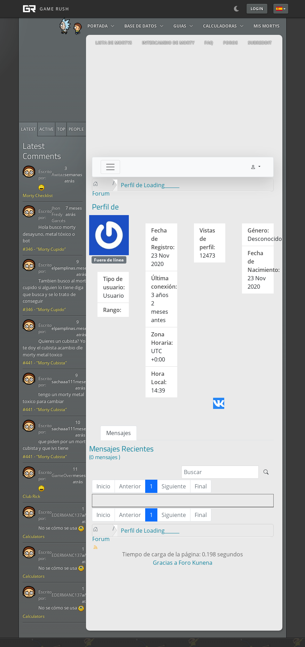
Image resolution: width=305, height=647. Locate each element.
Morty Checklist (38, 195)
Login (257, 8)
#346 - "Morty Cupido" (44, 249)
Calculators (34, 536)
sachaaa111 (63, 382)
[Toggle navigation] (110, 167)
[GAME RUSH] (43, 8)
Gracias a (165, 562)
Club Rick (31, 496)
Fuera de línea (109, 260)
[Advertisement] (71, 78)
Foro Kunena (195, 562)
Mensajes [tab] (118, 433)
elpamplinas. (64, 268)
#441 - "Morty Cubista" (45, 363)
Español (279, 9)
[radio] (28, 129)
